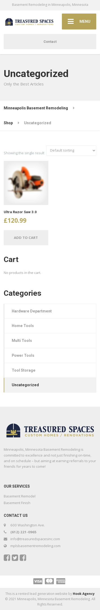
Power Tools (23, 355)
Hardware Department (32, 311)
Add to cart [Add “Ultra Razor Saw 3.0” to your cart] (26, 237)
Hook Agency (84, 593)
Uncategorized (25, 385)
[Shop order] (71, 150)
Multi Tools (22, 340)
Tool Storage (23, 370)
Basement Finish (17, 502)
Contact (50, 42)
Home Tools (23, 326)
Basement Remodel (19, 496)
